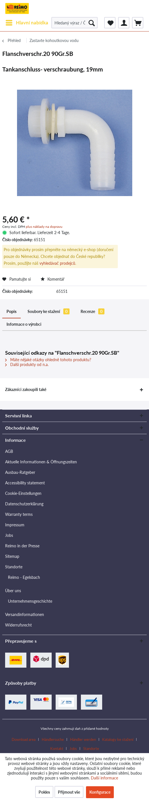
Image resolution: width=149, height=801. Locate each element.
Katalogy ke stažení (117, 739)
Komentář (52, 279)
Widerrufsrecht (18, 625)
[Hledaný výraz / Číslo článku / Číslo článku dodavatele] (74, 22)
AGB (9, 451)
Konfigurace (99, 792)
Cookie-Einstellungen (23, 493)
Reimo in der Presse (22, 545)
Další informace (104, 777)
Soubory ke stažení (49, 311)
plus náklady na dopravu (44, 226)
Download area (23, 739)
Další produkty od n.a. (27, 364)
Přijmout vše (69, 792)
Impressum (14, 524)
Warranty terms (19, 514)
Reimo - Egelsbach (24, 577)
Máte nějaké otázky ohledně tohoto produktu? (48, 359)
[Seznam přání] (110, 22)
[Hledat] (92, 22)
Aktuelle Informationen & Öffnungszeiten (41, 461)
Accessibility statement (25, 482)
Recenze (92, 311)
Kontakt (56, 748)
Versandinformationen (24, 614)
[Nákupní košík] (137, 22)
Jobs (9, 535)
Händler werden (83, 739)
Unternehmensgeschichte (30, 601)
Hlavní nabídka (27, 22)
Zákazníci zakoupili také (25, 389)
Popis (11, 311)
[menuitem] (26, 22)
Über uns (13, 590)
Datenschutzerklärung (24, 503)
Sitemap (12, 556)
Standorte (13, 566)
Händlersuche (53, 739)
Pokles (44, 792)
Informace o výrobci (24, 324)
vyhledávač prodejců (57, 263)
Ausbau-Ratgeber (20, 472)
